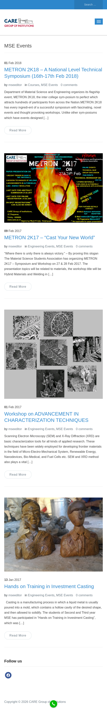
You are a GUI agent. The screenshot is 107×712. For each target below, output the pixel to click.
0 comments (69, 85)
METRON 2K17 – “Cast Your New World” (49, 237)
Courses (33, 85)
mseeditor (15, 85)
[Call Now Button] (53, 704)
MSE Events (49, 85)
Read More (17, 130)
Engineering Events (41, 246)
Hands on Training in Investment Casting (49, 586)
